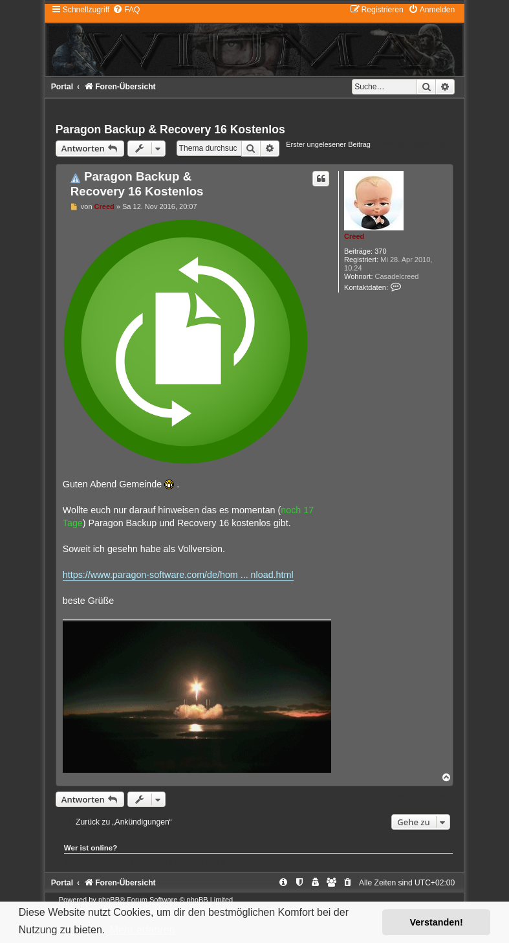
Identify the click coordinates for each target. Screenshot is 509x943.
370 (380, 251)
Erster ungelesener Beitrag (328, 144)
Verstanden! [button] (436, 922)
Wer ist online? (91, 848)
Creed (354, 236)
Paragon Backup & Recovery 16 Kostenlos (170, 129)
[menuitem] (126, 9)
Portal (62, 86)
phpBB (109, 900)
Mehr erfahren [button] (142, 929)
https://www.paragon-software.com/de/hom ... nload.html (178, 575)
